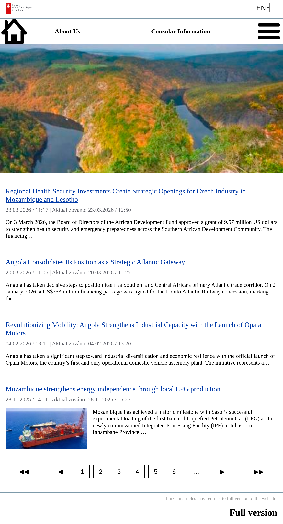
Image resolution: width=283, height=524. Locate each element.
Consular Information (180, 31)
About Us (67, 31)
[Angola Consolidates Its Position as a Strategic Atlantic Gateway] (141, 281)
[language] (262, 7)
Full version (253, 512)
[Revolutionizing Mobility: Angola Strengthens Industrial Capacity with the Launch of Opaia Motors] (141, 345)
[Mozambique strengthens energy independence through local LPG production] (141, 416)
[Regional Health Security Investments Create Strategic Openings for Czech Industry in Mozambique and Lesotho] (141, 214)
